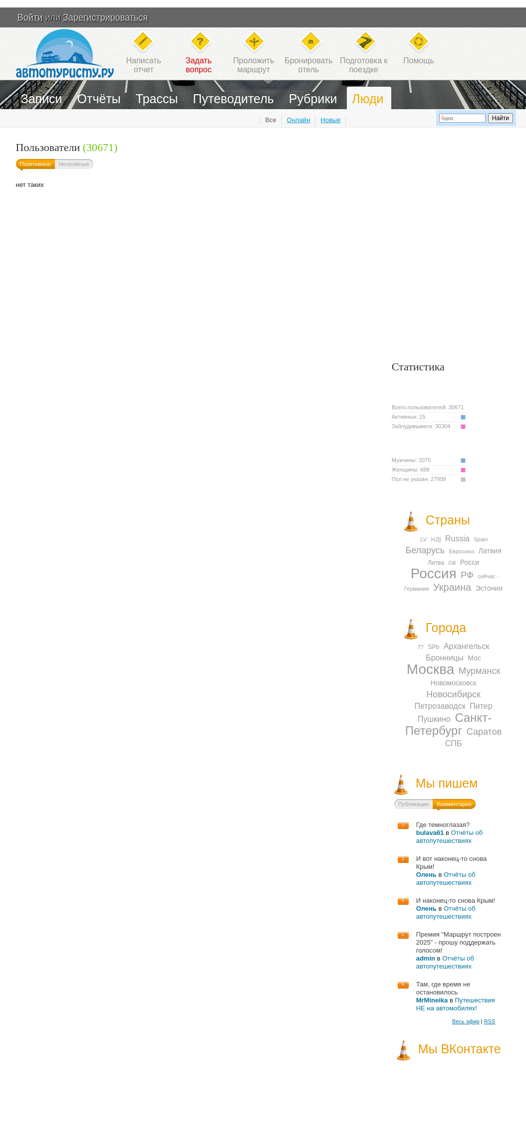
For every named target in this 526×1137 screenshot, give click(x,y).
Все (270, 120)
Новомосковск (454, 683)
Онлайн (298, 120)
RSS (490, 1021)
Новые (330, 120)
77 (421, 647)
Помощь (418, 60)
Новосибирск (453, 694)
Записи (41, 99)
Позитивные (35, 164)
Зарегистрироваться (105, 17)
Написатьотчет (143, 65)
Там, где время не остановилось (443, 988)
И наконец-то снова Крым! (455, 900)
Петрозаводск (439, 706)
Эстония (489, 588)
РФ (467, 575)
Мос (474, 658)
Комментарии (454, 804)
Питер (481, 706)
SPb (434, 647)
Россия (434, 573)
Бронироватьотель (308, 65)
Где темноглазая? (443, 824)
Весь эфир (466, 1021)
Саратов (484, 732)
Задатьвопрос (199, 65)
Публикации (413, 804)
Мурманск (479, 671)
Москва (431, 669)
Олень (426, 874)
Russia (457, 538)
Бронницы (445, 657)
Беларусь (425, 550)
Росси (469, 562)
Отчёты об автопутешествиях (449, 836)
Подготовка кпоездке (364, 65)
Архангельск (466, 646)
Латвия (490, 551)
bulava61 (430, 832)
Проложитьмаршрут (253, 65)
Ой (452, 563)
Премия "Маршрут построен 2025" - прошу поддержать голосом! (458, 942)
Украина (452, 587)
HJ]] (436, 539)
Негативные (74, 164)
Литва (436, 562)
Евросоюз (461, 551)
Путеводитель (233, 99)
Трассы (157, 99)
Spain (481, 539)
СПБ (453, 743)
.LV (423, 539)
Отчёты (99, 99)
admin (425, 958)
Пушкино (434, 719)
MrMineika (432, 1000)
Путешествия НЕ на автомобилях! (455, 1004)
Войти (29, 17)
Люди (367, 99)
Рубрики (313, 99)
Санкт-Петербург (448, 724)
